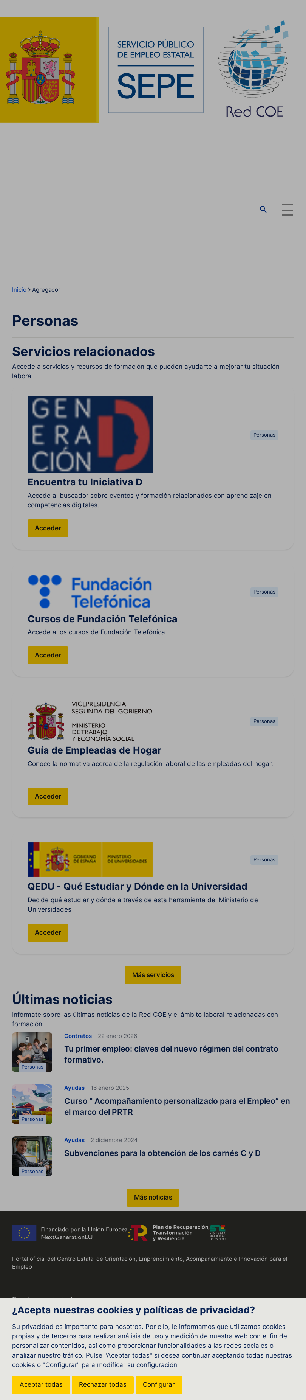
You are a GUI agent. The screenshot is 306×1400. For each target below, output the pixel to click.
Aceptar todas (41, 1384)
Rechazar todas (103, 1384)
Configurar (159, 1384)
